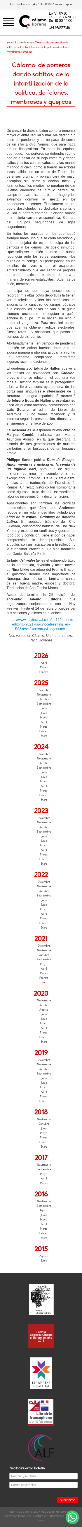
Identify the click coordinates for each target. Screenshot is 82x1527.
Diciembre (44, 690)
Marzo (43, 667)
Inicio (10, 42)
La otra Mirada (24, 42)
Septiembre (44, 704)
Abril (44, 663)
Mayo (43, 717)
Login (41, 1520)
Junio (44, 713)
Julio (44, 708)
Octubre (44, 699)
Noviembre (44, 694)
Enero (43, 736)
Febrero (43, 672)
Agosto (43, 1009)
